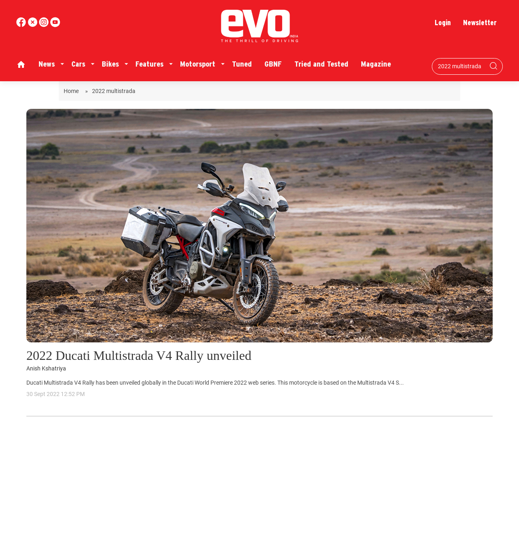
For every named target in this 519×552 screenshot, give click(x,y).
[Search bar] (461, 66)
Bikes (110, 64)
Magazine (376, 64)
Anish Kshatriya (46, 368)
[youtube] (44, 25)
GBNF (273, 64)
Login (443, 22)
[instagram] (55, 25)
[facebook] (22, 25)
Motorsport (197, 64)
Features (149, 64)
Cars (78, 64)
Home (72, 91)
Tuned (242, 64)
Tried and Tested (321, 64)
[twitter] (33, 25)
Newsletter (480, 22)
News (47, 64)
